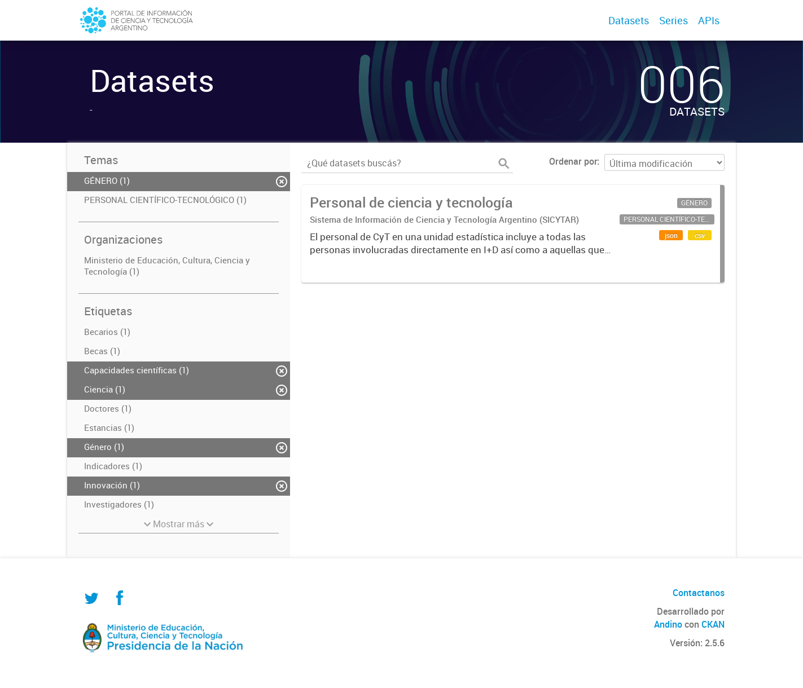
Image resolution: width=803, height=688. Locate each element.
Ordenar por (573, 161)
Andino (668, 624)
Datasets (628, 20)
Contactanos (699, 592)
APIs (708, 20)
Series (673, 20)
